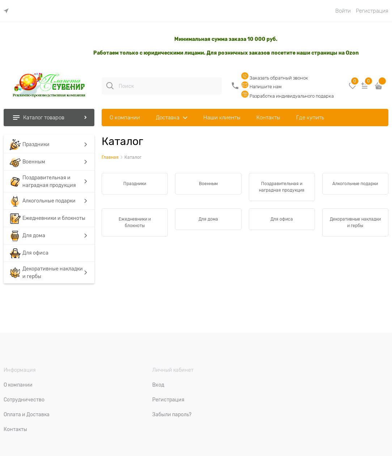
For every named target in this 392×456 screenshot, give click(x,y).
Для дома (208, 219)
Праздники (134, 183)
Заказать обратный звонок (274, 78)
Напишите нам (261, 86)
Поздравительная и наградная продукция (281, 187)
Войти (343, 11)
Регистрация (372, 11)
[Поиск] (110, 85)
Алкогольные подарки (355, 183)
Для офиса (281, 219)
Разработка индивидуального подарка (287, 96)
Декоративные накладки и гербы (355, 222)
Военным (208, 183)
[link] (8, 11)
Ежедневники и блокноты (135, 222)
